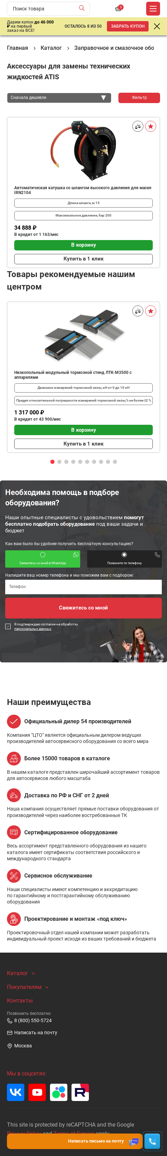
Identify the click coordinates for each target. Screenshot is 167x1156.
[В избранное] (150, 126)
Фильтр (139, 97)
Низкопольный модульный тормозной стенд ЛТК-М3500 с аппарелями (73, 375)
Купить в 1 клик (83, 259)
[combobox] (59, 98)
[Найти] (83, 9)
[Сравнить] (137, 126)
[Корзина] (118, 8)
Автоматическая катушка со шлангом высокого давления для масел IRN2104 (82, 190)
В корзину (83, 245)
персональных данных (32, 629)
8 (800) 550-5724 (29, 1021)
